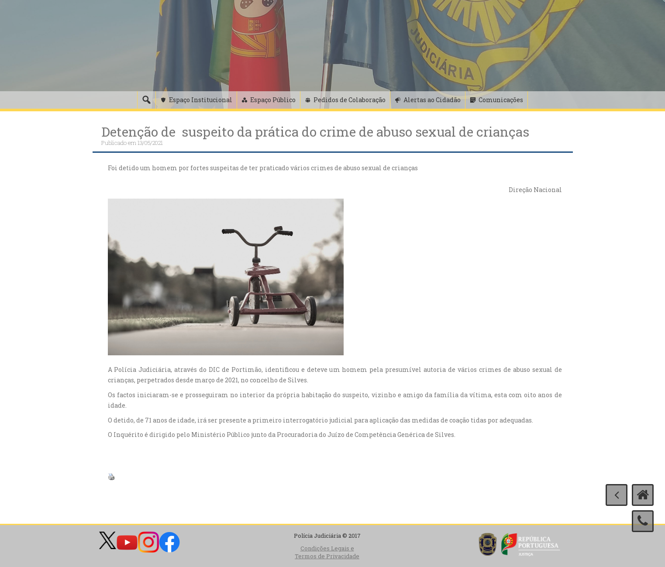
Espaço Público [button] (273, 100)
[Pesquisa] (146, 100)
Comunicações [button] (501, 100)
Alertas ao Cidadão (432, 100)
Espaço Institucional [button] (200, 100)
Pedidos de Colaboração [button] (350, 100)
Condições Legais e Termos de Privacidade (327, 552)
